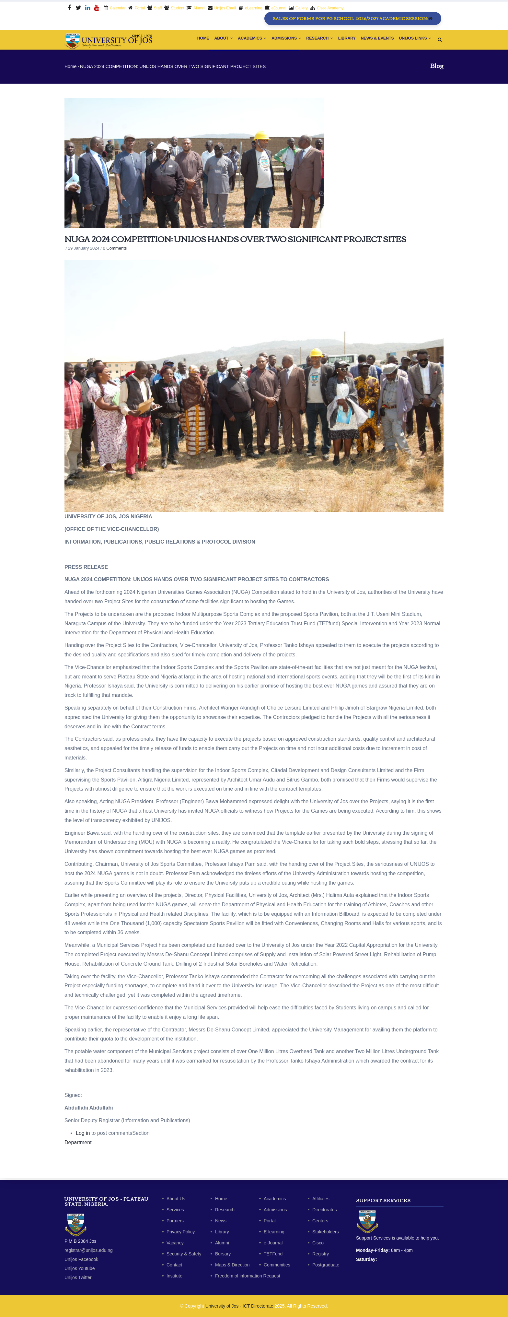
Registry (320, 1253)
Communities (277, 1264)
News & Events (374, 40)
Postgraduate (325, 1264)
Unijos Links (414, 40)
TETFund (273, 1253)
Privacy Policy (181, 1231)
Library (342, 40)
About (210, 40)
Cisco (318, 1242)
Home (187, 40)
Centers (320, 1220)
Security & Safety (184, 1253)
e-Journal (273, 1242)
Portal (270, 1220)
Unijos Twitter (78, 1277)
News (220, 1220)
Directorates (324, 1209)
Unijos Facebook (81, 1259)
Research (313, 40)
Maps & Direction (232, 1264)
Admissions (277, 40)
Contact (174, 1264)
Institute (174, 1275)
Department (78, 1144)
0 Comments (115, 250)
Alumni (222, 1242)
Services (175, 1209)
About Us (176, 1198)
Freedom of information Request (247, 1275)
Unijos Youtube (79, 1268)
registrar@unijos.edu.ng (88, 1250)
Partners (175, 1220)
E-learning (274, 1231)
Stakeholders (325, 1231)
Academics (241, 40)
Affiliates (320, 1198)
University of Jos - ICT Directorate (239, 1306)
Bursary (223, 1253)
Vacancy (175, 1242)
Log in (83, 1134)
